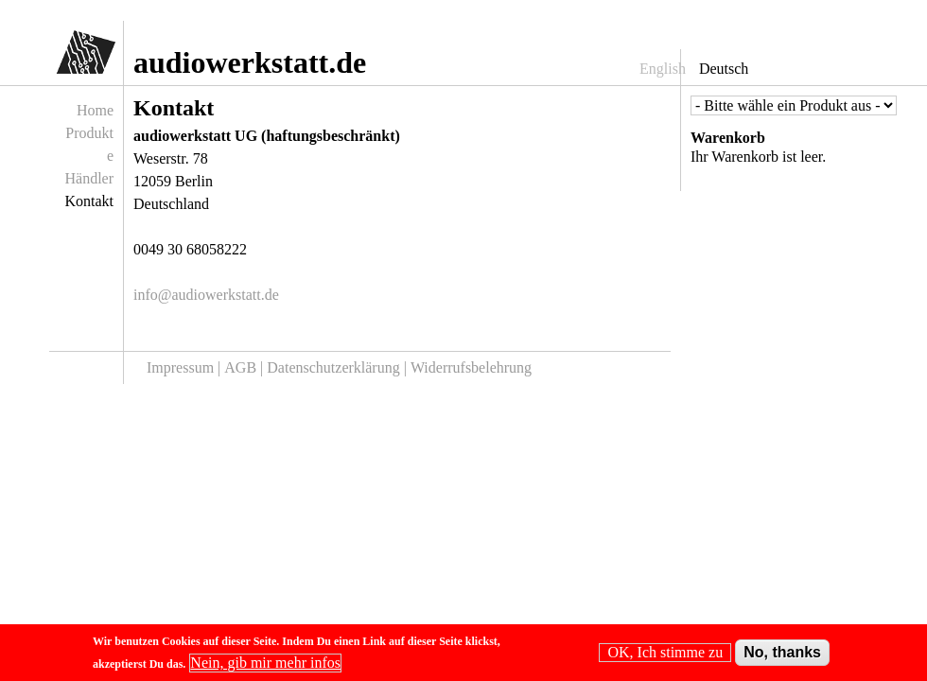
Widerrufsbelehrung (471, 367)
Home (95, 110)
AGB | (245, 367)
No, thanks (782, 655)
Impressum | (185, 367)
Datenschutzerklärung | (339, 367)
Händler (89, 178)
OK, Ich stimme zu (665, 655)
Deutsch (723, 69)
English (662, 69)
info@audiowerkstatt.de (206, 295)
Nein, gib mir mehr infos (265, 665)
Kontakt (89, 201)
